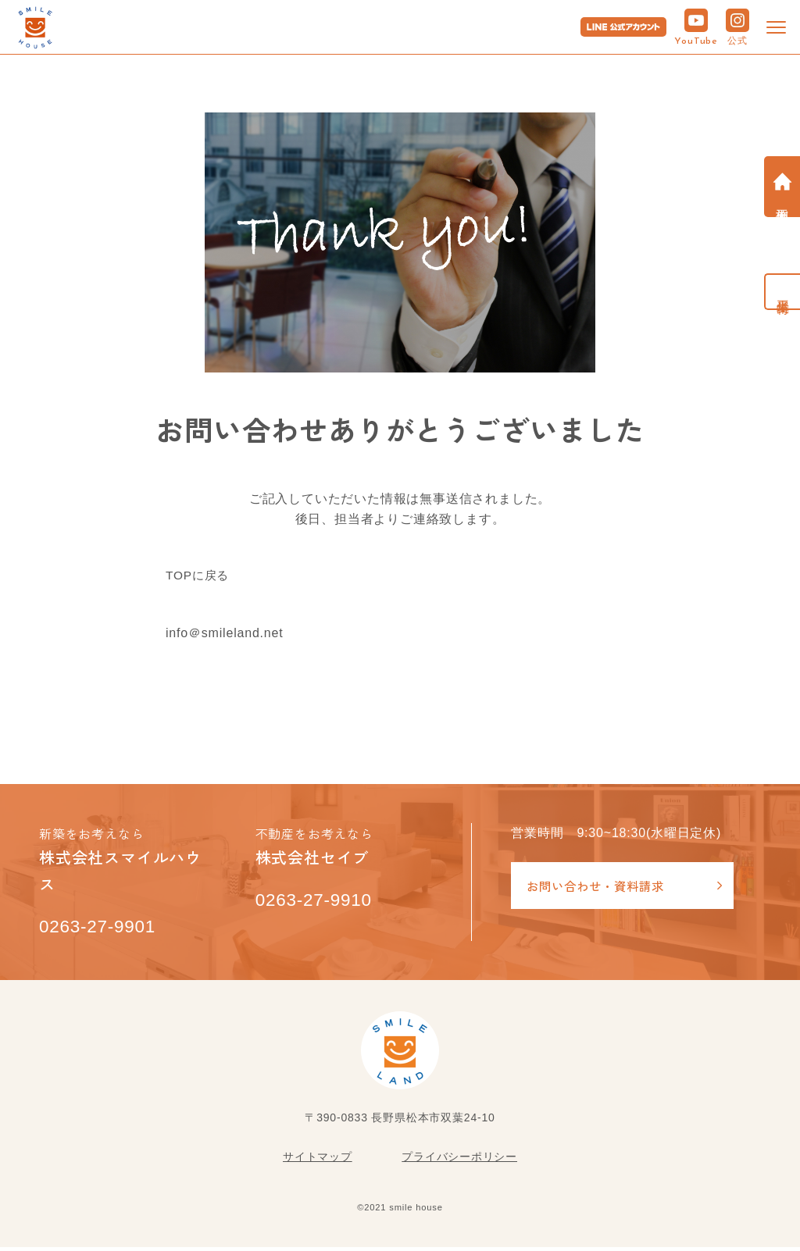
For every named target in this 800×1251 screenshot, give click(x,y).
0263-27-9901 (103, 929)
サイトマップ (317, 1160)
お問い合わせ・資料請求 (600, 886)
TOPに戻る (199, 576)
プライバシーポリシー (459, 1160)
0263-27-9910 (319, 903)
